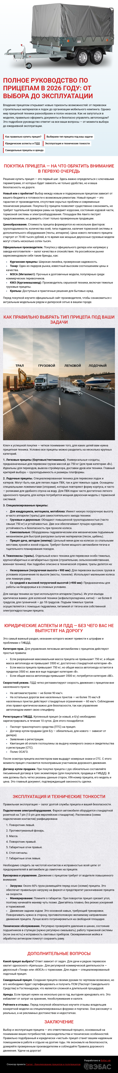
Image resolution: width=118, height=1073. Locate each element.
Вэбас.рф (106, 1060)
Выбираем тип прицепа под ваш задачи (70, 136)
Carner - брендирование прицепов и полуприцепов (53, 1064)
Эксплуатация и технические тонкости (67, 143)
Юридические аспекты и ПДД (22, 143)
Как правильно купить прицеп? (23, 136)
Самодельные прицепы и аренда (24, 150)
